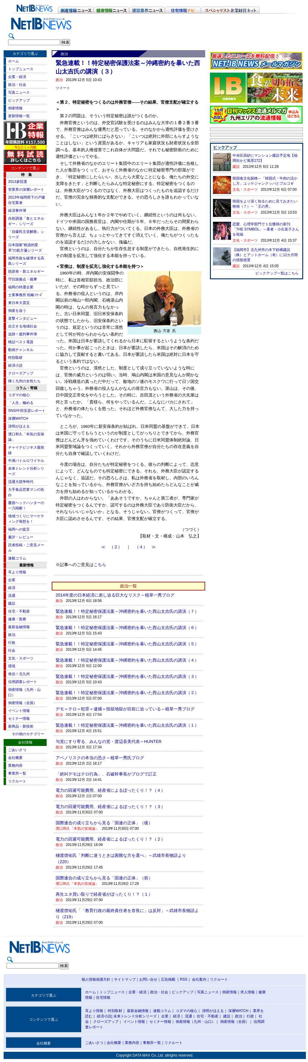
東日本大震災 (19, 303)
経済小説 (15, 365)
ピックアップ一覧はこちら (277, 273)
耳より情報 (17, 572)
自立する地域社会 (22, 326)
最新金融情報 (19, 627)
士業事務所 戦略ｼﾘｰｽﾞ (25, 295)
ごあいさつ (17, 750)
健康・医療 (17, 619)
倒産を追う (17, 311)
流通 (11, 596)
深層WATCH (18, 418)
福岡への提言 (19, 529)
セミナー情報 (19, 718)
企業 (11, 580)
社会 (11, 650)
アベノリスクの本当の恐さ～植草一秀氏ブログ (100, 757)
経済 (11, 588)
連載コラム (17, 558)
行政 (11, 643)
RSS (183, 979)
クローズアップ (20, 373)
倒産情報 (15, 108)
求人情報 (247, 992)
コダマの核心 (19, 395)
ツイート (63, 88)
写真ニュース (19, 92)
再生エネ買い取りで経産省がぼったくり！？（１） (104, 894)
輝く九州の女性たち (24, 381)
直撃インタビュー (22, 318)
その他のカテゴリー (28, 734)
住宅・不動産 (19, 611)
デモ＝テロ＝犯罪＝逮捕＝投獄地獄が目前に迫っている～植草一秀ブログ (125, 708)
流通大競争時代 (20, 482)
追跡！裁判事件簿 (22, 334)
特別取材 (15, 358)
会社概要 (15, 758)
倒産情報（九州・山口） (195, 1022)
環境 (11, 666)
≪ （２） (113, 547)
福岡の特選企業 (20, 287)
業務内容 (15, 765)
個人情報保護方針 (96, 979)
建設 (11, 603)
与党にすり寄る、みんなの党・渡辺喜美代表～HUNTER (109, 741)
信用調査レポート (22, 682)
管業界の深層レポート (26, 189)
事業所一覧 (17, 773)
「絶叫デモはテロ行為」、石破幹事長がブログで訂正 (106, 774)
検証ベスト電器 (20, 342)
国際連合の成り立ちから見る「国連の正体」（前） (104, 878)
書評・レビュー (20, 537)
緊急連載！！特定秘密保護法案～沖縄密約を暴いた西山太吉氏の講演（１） (127, 725)
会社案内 (199, 979)
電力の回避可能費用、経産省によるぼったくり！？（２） (110, 839)
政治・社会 (17, 85)
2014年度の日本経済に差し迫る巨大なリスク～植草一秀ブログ (115, 595)
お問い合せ (148, 979)
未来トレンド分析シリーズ (135, 1016)
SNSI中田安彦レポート (26, 411)
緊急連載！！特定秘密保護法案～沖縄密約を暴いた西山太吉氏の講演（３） (127, 676)
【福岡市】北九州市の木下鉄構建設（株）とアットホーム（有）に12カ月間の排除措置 (265, 255)
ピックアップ (19, 100)
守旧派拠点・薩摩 (22, 279)
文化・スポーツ (20, 658)
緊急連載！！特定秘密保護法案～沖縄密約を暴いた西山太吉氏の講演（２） (127, 692)
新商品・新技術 (20, 726)
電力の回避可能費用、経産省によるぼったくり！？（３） (110, 806)
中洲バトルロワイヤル (26, 461)
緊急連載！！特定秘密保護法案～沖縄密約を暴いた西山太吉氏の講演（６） (127, 627)
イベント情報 (19, 711)
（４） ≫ (145, 547)
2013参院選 (17, 182)
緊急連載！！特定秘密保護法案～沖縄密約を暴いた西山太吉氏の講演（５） (127, 643)
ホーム (13, 61)
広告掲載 (168, 979)
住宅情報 (103, 997)
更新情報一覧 (19, 116)
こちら (100, 564)
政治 (11, 635)
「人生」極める (20, 403)
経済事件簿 (17, 210)
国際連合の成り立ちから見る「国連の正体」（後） (104, 822)
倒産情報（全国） (22, 703)
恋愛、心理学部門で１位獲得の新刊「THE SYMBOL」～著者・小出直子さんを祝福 (266, 229)
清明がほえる (19, 426)
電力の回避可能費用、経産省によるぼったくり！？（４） (110, 790)
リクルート (17, 781)
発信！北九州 (19, 674)
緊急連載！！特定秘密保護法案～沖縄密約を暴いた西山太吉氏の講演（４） (127, 660)
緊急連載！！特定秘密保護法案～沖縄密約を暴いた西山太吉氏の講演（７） (127, 611)
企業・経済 (17, 77)
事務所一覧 (152, 1043)
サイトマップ (125, 979)
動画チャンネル (20, 350)
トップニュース (20, 69)
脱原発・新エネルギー (26, 271)
